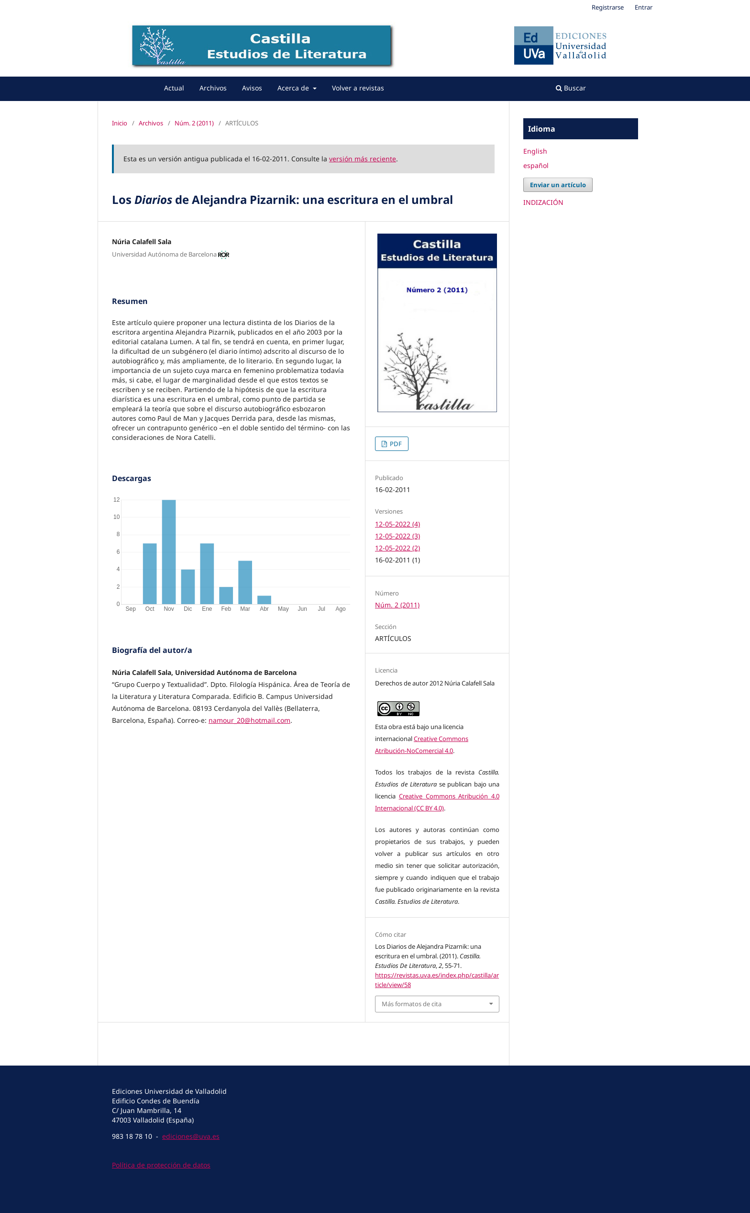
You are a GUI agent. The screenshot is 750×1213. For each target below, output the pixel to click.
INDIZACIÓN (543, 202)
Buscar (571, 87)
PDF (395, 443)
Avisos (252, 87)
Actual (174, 87)
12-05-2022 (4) (397, 523)
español (536, 165)
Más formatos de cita (411, 1004)
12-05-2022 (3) (397, 535)
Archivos (213, 87)
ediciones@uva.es (191, 1136)
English (535, 151)
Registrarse (608, 7)
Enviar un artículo (558, 184)
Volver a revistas (358, 87)
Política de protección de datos (161, 1164)
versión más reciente (362, 158)
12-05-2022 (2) (397, 547)
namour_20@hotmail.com (249, 720)
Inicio (119, 123)
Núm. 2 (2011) (194, 123)
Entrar (643, 7)
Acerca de (294, 87)
